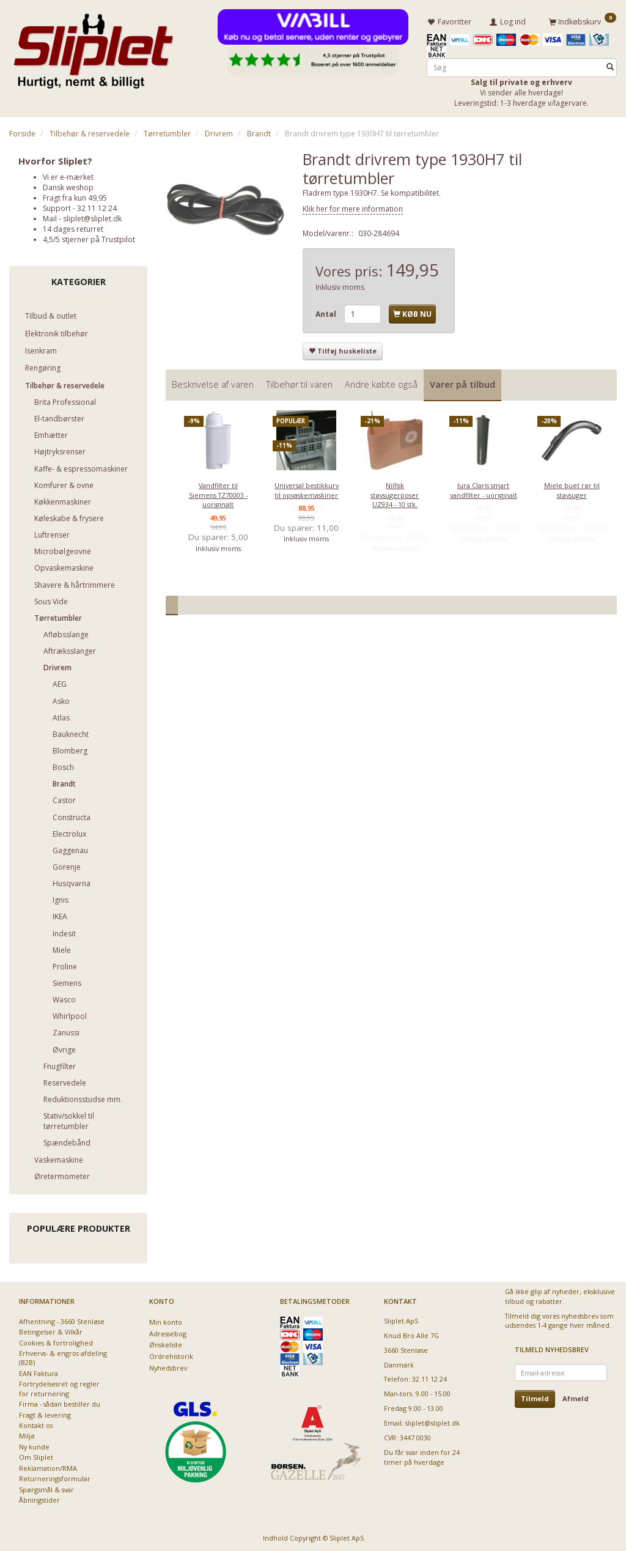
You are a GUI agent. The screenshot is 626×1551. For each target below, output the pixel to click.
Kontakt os (36, 1423)
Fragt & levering (45, 1412)
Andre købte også (381, 382)
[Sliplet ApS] (93, 47)
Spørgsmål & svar (46, 1487)
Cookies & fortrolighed (56, 1340)
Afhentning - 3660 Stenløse (62, 1318)
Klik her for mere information (353, 207)
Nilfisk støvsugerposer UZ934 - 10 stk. (394, 493)
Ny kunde (34, 1444)
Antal (326, 312)
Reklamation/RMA (48, 1465)
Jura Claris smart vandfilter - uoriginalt (483, 488)
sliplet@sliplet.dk (92, 217)
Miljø (27, 1433)
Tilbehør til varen (299, 382)
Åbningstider (39, 1498)
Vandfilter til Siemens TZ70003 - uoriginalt (218, 493)
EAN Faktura (38, 1371)
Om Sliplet (36, 1455)
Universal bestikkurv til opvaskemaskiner (306, 488)
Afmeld (575, 1396)
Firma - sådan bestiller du (59, 1402)
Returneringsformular (54, 1476)
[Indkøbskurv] (582, 20)
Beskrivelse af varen (213, 382)
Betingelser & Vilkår (51, 1329)
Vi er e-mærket (68, 174)
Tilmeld (535, 1396)
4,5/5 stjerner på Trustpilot (89, 237)
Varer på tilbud (462, 382)
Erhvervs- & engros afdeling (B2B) (63, 1356)
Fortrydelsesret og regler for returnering (59, 1386)
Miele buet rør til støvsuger (572, 488)
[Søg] (610, 65)
